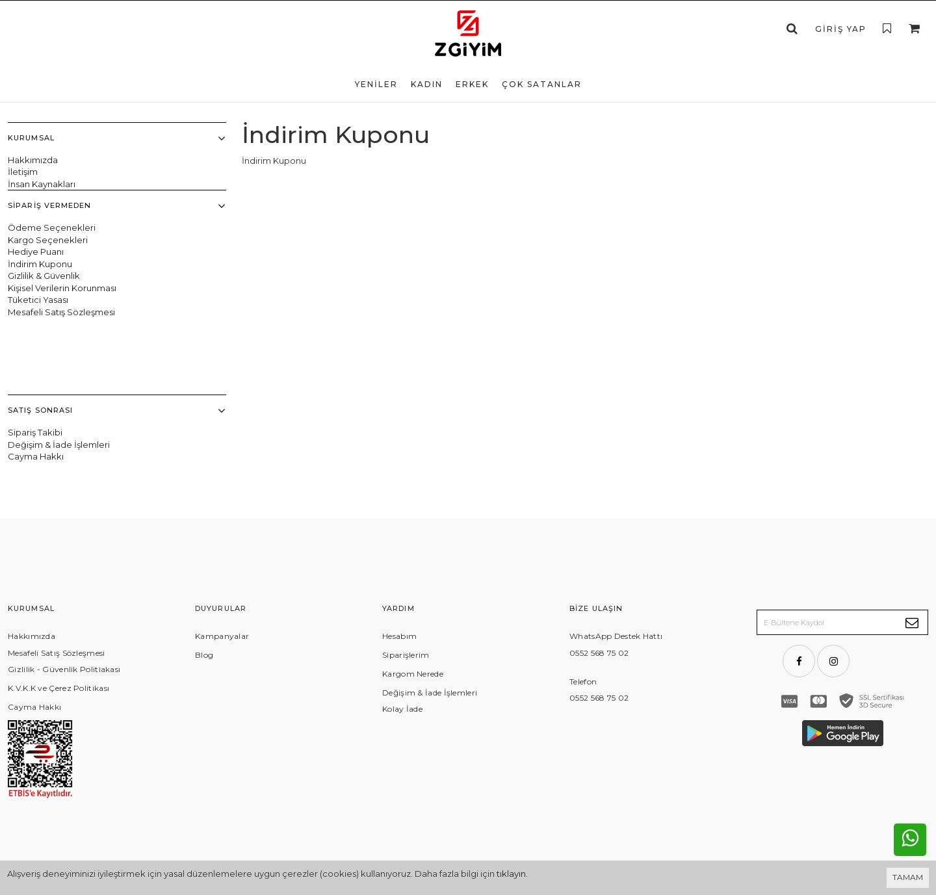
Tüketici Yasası (38, 299)
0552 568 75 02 (599, 539)
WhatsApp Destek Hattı (615, 522)
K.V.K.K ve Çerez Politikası (58, 574)
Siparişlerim (406, 541)
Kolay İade (402, 595)
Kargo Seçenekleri (48, 239)
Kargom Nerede (412, 560)
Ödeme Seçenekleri (52, 227)
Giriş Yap (840, 29)
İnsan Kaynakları (41, 184)
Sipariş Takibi (35, 355)
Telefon (583, 568)
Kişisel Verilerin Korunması (62, 288)
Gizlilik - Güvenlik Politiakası (64, 555)
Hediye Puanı (36, 251)
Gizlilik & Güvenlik (44, 275)
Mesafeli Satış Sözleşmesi (61, 312)
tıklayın (511, 873)
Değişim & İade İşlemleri (59, 368)
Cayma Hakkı (36, 379)
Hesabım (399, 522)
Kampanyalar (222, 522)
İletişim (23, 171)
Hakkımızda (33, 160)
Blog (204, 541)
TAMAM (907, 877)
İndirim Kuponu (40, 264)
